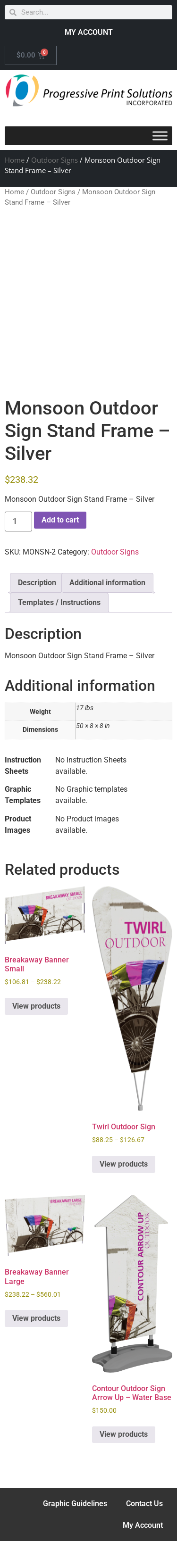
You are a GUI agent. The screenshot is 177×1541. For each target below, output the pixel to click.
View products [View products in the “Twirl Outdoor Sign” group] (124, 1164)
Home (15, 160)
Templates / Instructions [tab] (59, 602)
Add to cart (60, 519)
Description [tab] (37, 582)
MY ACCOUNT (89, 32)
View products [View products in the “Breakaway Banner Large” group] (36, 1318)
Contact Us (144, 1503)
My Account (143, 1525)
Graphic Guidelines (75, 1503)
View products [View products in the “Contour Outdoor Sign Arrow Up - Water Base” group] (124, 1434)
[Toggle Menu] (160, 135)
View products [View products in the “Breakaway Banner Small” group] (36, 1006)
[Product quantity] (18, 521)
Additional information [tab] (107, 582)
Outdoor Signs (54, 160)
